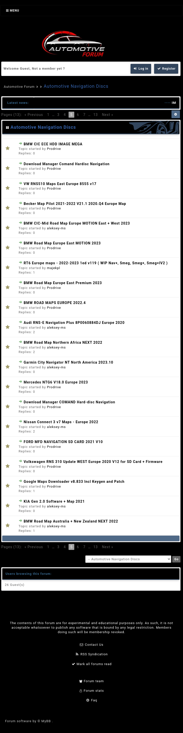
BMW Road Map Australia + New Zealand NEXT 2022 (71, 521)
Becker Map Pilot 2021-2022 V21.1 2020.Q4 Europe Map (75, 204)
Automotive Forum (19, 87)
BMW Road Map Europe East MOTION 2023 (62, 243)
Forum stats (91, 691)
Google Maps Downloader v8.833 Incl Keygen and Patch (74, 482)
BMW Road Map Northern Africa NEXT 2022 (63, 342)
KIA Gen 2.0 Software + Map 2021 (54, 501)
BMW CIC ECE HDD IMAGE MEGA (53, 144)
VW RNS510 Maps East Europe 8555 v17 (60, 184)
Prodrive (54, 149)
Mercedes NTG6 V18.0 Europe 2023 (56, 382)
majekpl (53, 268)
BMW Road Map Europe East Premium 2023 (63, 283)
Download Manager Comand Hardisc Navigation (66, 164)
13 (95, 115)
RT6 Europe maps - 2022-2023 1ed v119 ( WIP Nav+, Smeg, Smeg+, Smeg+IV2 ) (96, 263)
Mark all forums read (91, 664)
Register (166, 68)
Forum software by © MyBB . (29, 721)
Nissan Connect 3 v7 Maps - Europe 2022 (61, 422)
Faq (91, 700)
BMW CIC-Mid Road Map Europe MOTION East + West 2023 (77, 223)
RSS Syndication (91, 654)
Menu (12, 10)
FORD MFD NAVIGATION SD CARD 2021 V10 (63, 442)
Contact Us (91, 644)
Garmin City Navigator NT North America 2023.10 (68, 362)
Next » (107, 115)
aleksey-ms (56, 228)
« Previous (34, 115)
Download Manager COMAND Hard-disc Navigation (69, 402)
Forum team (91, 681)
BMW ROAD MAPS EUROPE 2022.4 (55, 303)
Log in (140, 68)
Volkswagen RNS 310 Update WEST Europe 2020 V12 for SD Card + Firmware (93, 462)
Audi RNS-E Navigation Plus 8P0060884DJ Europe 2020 (74, 323)
